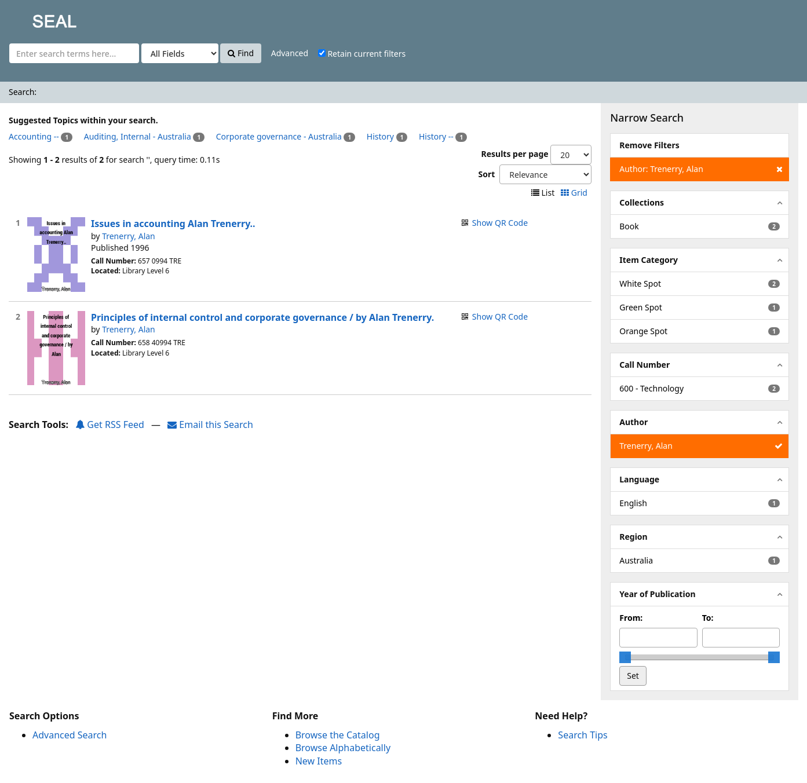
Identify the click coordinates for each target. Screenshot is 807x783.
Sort (486, 174)
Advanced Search (69, 735)
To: (708, 617)
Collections (641, 202)
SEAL (31, 17)
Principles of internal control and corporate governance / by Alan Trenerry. (262, 317)
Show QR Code (500, 222)
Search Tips (582, 735)
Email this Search (210, 424)
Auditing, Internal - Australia (137, 136)
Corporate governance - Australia (279, 136)
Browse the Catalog (337, 735)
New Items (318, 761)
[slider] (625, 657)
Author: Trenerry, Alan (700, 169)
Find (241, 52)
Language (639, 479)
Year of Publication (657, 593)
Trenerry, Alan (128, 236)
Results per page (514, 153)
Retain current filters (362, 53)
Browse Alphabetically (342, 747)
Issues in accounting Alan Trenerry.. (173, 223)
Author (633, 421)
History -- (436, 136)
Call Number (644, 364)
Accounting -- (34, 136)
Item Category (648, 259)
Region (633, 536)
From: (630, 617)
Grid (575, 192)
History (380, 136)
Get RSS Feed (109, 424)
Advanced (289, 52)
